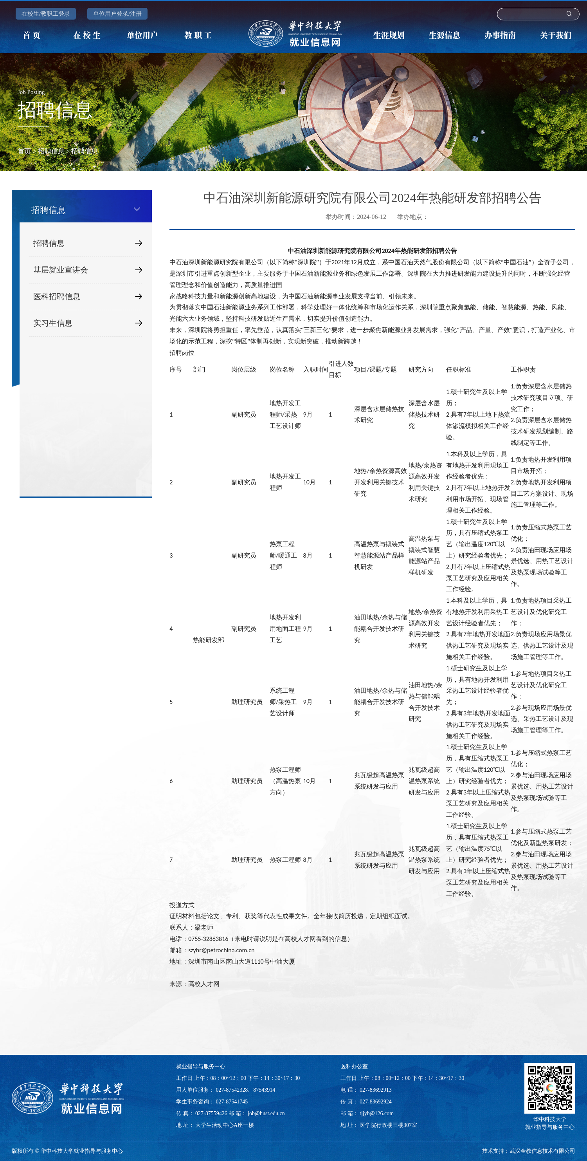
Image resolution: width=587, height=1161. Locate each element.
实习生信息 (87, 323)
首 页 (31, 35)
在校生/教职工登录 (46, 14)
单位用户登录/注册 (117, 14)
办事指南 (500, 35)
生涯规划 (389, 35)
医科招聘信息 (87, 296)
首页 (24, 151)
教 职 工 (198, 35)
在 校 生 (87, 35)
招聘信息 (51, 151)
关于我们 (555, 35)
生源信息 (444, 35)
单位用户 (142, 35)
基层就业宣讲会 (87, 269)
